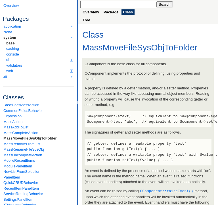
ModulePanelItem (17, 166)
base (10, 43)
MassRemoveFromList (21, 144)
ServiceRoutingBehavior (23, 194)
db (39, 60)
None (7, 32)
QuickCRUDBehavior (20, 183)
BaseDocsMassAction (21, 105)
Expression (12, 116)
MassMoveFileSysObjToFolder (30, 138)
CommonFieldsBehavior (23, 110)
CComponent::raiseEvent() (166, 190)
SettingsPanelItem (18, 199)
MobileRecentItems (19, 160)
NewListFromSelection (21, 171)
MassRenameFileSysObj (23, 149)
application (38, 26)
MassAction (12, 122)
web (39, 71)
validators (14, 65)
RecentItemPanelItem (21, 188)
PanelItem (11, 177)
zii (38, 76)
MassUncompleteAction (22, 155)
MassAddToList (15, 127)
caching (12, 48)
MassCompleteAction (20, 133)
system (38, 37)
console (12, 54)
